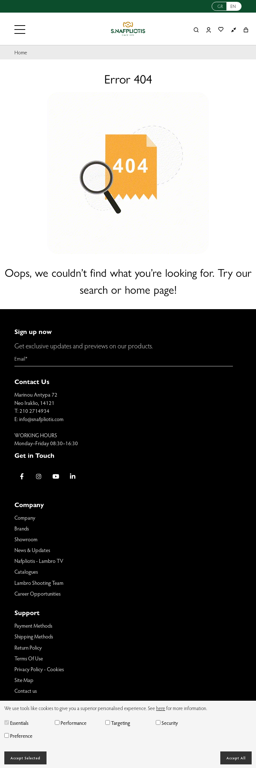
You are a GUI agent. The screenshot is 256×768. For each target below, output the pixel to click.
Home (20, 52)
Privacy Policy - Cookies (39, 670)
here (160, 708)
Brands (22, 528)
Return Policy (28, 648)
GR (220, 6)
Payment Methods (33, 626)
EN (233, 6)
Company (25, 517)
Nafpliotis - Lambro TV (39, 561)
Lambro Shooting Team (39, 583)
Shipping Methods (34, 637)
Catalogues (26, 572)
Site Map (24, 681)
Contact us (25, 692)
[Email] (123, 359)
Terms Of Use (28, 659)
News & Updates (32, 550)
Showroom (26, 539)
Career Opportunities (37, 594)
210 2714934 (34, 410)
